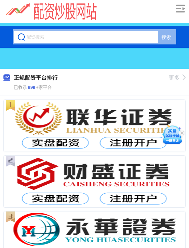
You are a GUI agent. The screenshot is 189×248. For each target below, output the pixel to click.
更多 (177, 78)
